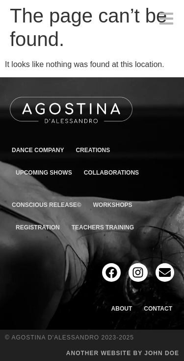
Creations (93, 150)
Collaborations (111, 172)
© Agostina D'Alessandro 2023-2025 (69, 337)
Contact (158, 308)
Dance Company (38, 150)
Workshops (112, 205)
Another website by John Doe (122, 353)
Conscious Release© (46, 205)
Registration (38, 227)
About (121, 308)
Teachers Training (103, 227)
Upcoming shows (44, 172)
